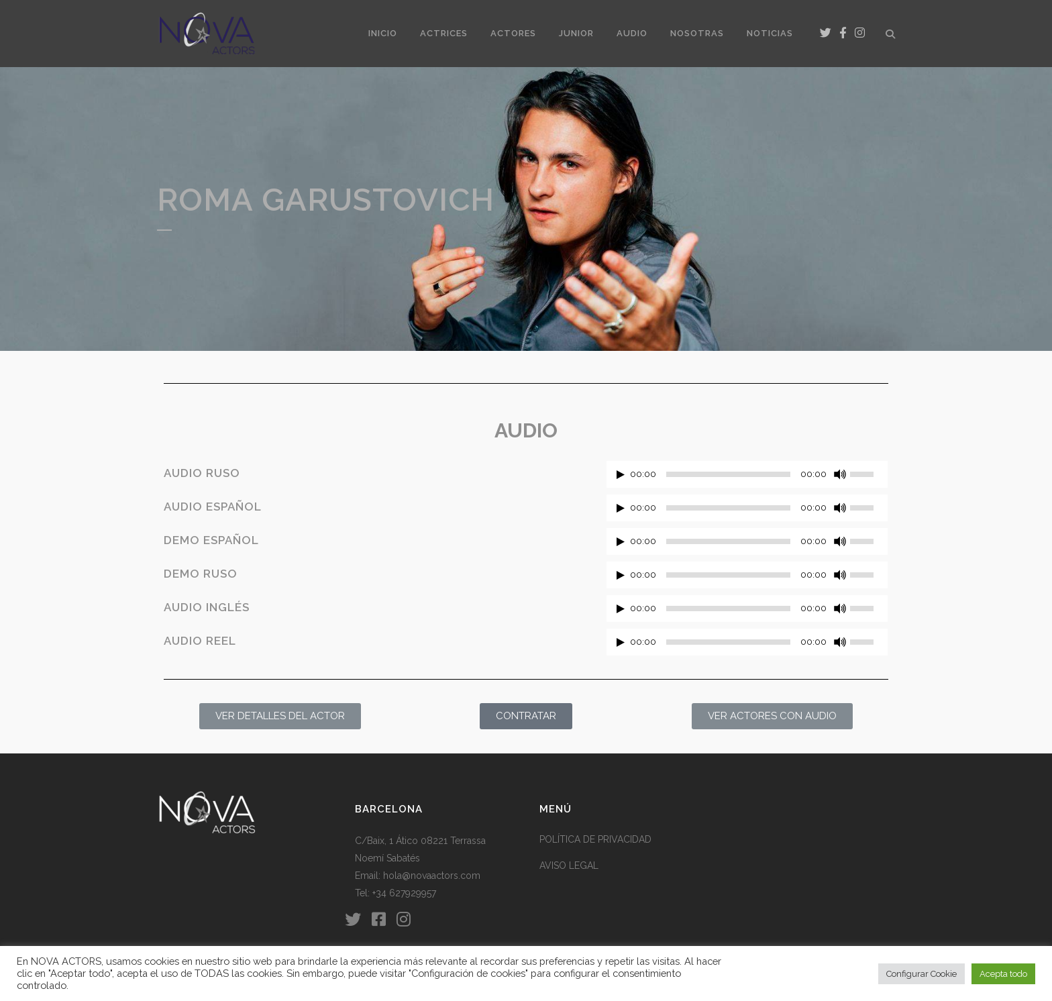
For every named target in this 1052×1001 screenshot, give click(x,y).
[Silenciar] (840, 474)
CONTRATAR (526, 716)
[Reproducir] (621, 474)
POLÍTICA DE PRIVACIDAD (595, 839)
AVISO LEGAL (568, 865)
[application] (747, 478)
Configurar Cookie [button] (921, 974)
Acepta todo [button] (1003, 974)
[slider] (728, 474)
